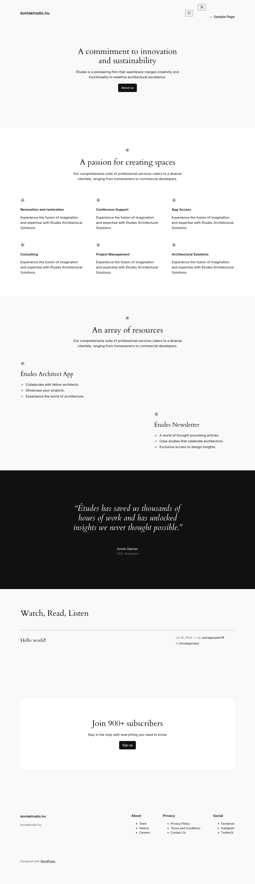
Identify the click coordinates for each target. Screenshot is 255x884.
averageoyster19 (213, 637)
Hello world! (33, 640)
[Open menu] (189, 13)
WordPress (47, 861)
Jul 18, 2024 (184, 637)
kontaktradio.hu (34, 13)
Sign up (127, 745)
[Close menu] (202, 7)
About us (127, 87)
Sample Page (224, 17)
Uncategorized (189, 643)
